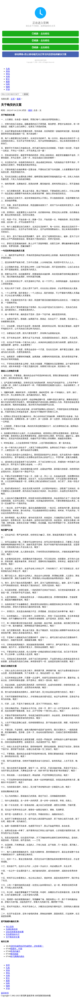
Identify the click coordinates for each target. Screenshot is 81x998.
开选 (8, 89)
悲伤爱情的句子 (13, 934)
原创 (8, 71)
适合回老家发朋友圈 (15, 932)
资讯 (8, 74)
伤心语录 (10, 927)
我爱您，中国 (16, 949)
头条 (8, 69)
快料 (8, 84)
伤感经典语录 (12, 929)
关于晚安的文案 (13, 937)
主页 (13, 99)
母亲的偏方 (15, 951)
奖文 (8, 79)
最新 (8, 82)
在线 (8, 76)
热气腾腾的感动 (17, 956)
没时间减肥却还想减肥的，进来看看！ (27, 946)
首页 (8, 965)
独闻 (8, 87)
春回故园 (14, 954)
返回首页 (5, 993)
